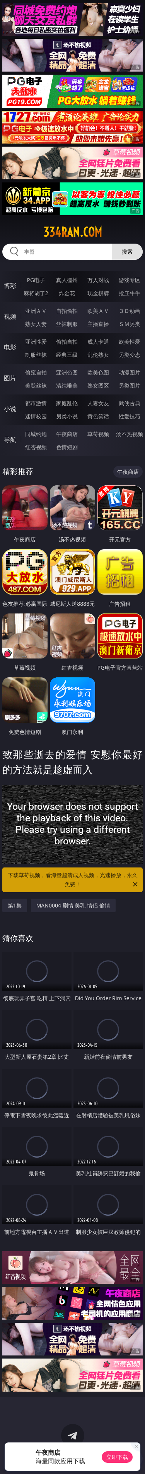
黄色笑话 (98, 416)
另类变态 (129, 354)
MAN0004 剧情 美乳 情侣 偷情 (73, 905)
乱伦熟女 (98, 354)
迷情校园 (36, 416)
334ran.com (72, 232)
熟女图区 (98, 385)
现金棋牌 (98, 293)
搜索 (127, 251)
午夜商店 (67, 434)
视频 (10, 316)
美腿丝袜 (36, 385)
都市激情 (36, 403)
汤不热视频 (129, 434)
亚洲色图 (67, 372)
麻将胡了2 (36, 293)
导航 (10, 439)
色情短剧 (67, 447)
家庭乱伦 (67, 403)
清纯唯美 (67, 385)
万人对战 (98, 280)
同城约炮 (36, 434)
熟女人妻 (36, 324)
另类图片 (129, 385)
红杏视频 (36, 447)
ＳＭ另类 (129, 324)
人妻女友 (98, 403)
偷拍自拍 (67, 341)
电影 (10, 347)
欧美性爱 (129, 341)
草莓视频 (98, 434)
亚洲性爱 (36, 341)
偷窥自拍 (36, 372)
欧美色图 (98, 372)
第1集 (15, 905)
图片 (10, 378)
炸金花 (67, 293)
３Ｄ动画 (129, 310)
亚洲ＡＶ (36, 310)
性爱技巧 (129, 416)
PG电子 (36, 280)
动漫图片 (129, 372)
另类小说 (67, 416)
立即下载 (117, 1457)
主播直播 (98, 324)
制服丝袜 (36, 354)
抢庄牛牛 (129, 293)
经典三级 (67, 354)
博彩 (10, 285)
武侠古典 (129, 403)
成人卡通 (98, 341)
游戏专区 (129, 280)
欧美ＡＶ (98, 310)
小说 (10, 408)
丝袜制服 (67, 324)
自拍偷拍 (67, 310)
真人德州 (67, 280)
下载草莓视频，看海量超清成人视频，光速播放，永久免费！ (73, 880)
